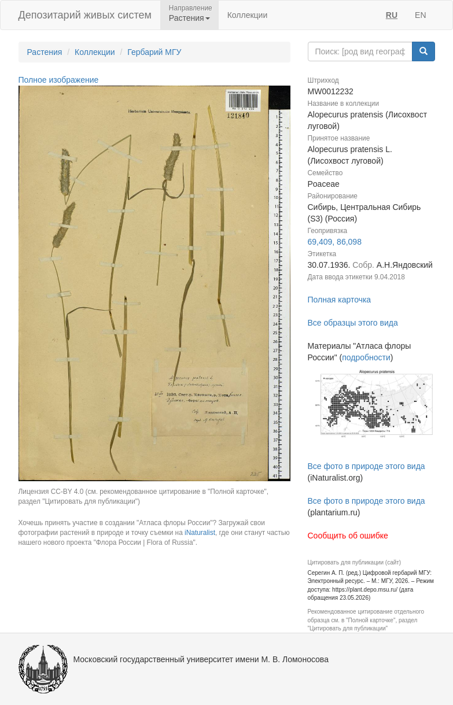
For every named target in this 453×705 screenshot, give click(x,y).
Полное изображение (59, 79)
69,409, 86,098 (335, 241)
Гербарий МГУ (154, 52)
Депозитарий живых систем (85, 15)
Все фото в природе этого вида (366, 466)
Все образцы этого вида (353, 322)
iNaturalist (200, 533)
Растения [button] (189, 18)
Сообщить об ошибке (348, 535)
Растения (44, 52)
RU (391, 15)
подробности (366, 357)
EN (420, 15)
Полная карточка (339, 299)
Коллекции (247, 15)
